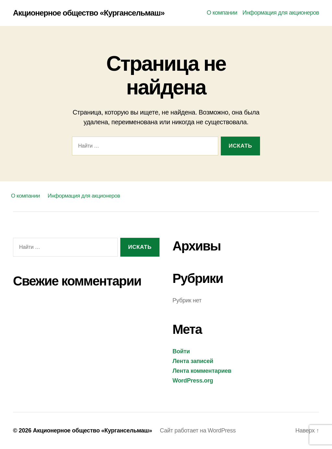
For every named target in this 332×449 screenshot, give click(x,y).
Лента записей (192, 361)
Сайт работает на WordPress (198, 430)
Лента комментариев (201, 371)
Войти (181, 351)
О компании (222, 12)
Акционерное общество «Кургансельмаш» (88, 13)
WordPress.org (192, 380)
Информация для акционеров (281, 12)
